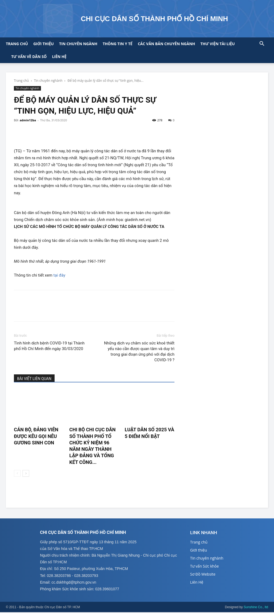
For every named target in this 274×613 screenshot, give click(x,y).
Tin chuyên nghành (48, 80)
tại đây (60, 275)
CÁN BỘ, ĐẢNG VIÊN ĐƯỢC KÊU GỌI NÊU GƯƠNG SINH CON (36, 436)
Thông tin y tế (117, 43)
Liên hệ (59, 56)
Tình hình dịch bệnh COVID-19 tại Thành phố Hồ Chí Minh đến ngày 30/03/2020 (49, 346)
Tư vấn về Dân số (29, 56)
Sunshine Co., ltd (256, 608)
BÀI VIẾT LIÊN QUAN (34, 379)
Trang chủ (17, 43)
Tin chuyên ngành (78, 43)
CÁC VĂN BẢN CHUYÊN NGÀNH (166, 43)
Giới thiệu (43, 43)
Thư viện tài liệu (217, 43)
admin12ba (28, 120)
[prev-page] (17, 473)
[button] (261, 44)
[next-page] (25, 473)
